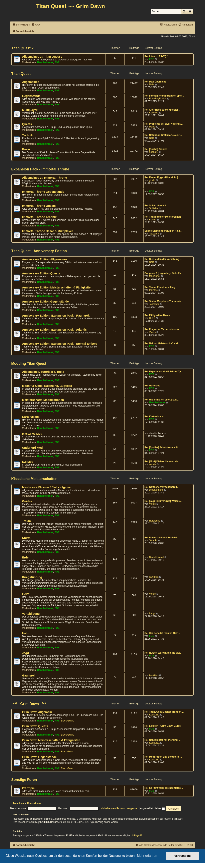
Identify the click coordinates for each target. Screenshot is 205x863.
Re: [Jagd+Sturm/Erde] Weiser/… (164, 501)
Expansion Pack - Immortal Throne (40, 169)
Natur (26, 633)
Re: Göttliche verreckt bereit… (162, 487)
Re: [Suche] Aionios (156, 149)
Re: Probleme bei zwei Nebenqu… (164, 123)
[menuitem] (35, 25)
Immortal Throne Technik (39, 217)
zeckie (152, 464)
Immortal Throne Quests (39, 205)
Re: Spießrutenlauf (155, 205)
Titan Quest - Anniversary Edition (39, 251)
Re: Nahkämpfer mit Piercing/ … (163, 740)
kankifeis (154, 577)
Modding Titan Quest (28, 364)
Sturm (26, 537)
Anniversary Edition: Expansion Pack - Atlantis (54, 329)
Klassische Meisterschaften (34, 479)
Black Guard (67, 720)
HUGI (152, 318)
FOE (56, 62)
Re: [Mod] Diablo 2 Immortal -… (163, 461)
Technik (27, 135)
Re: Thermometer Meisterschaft (163, 216)
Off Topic (28, 788)
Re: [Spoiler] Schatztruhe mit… (162, 447)
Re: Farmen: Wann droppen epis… (164, 95)
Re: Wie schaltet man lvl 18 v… (162, 633)
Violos (152, 332)
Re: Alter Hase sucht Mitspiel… (162, 109)
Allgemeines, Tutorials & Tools (43, 371)
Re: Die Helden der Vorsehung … (163, 259)
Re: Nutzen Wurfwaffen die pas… (163, 652)
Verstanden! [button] (182, 855)
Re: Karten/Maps (154, 416)
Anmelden (18, 803)
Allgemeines (30, 82)
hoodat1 (153, 152)
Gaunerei (28, 675)
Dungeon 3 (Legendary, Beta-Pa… (164, 273)
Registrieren (34, 803)
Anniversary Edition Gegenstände (45, 301)
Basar (26, 149)
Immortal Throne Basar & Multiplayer (47, 231)
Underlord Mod (32, 447)
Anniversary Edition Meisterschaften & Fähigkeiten (57, 287)
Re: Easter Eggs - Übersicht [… (162, 177)
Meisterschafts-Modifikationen (43, 399)
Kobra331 (154, 714)
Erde (25, 557)
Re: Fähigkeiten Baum (157, 315)
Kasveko (153, 112)
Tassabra (154, 233)
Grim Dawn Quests (35, 726)
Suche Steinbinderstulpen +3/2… (163, 230)
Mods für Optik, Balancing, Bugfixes (47, 385)
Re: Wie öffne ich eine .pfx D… (162, 399)
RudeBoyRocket (158, 98)
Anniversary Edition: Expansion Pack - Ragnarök (55, 315)
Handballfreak (45, 62)
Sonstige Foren (24, 780)
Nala (151, 84)
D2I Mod (27, 461)
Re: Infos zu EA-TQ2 (156, 56)
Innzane (153, 290)
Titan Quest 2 (22, 48)
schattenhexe (156, 489)
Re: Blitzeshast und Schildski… (163, 537)
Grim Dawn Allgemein (37, 712)
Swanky (153, 540)
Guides (27, 501)
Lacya (152, 613)
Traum (26, 521)
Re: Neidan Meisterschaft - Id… (162, 343)
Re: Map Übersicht (155, 81)
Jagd (25, 653)
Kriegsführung (32, 577)
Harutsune (154, 520)
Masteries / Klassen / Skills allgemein (47, 487)
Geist (25, 594)
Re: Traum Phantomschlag (160, 287)
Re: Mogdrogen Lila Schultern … (163, 756)
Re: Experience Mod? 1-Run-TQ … (164, 371)
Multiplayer (29, 110)
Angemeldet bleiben (152, 808)
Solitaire (153, 208)
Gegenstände (31, 96)
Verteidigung (31, 613)
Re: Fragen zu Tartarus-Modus (162, 329)
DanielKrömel (156, 557)
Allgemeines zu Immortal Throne (44, 177)
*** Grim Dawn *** (28, 704)
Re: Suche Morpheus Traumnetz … (165, 301)
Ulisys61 (137, 835)
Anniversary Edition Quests (41, 273)
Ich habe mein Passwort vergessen (119, 808)
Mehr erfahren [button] (147, 855)
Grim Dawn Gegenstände (39, 757)
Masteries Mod (32, 433)
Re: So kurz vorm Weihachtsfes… (164, 788)
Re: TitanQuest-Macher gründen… (164, 711)
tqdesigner (154, 276)
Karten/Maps (30, 416)
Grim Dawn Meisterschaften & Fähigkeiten (51, 740)
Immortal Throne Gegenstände (43, 191)
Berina (152, 219)
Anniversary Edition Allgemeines (44, 259)
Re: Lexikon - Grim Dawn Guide (163, 725)
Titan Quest (20, 74)
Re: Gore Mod (152, 385)
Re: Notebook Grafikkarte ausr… (163, 135)
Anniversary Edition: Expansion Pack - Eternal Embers (59, 343)
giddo (152, 180)
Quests (27, 124)
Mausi (152, 126)
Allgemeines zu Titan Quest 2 (42, 56)
